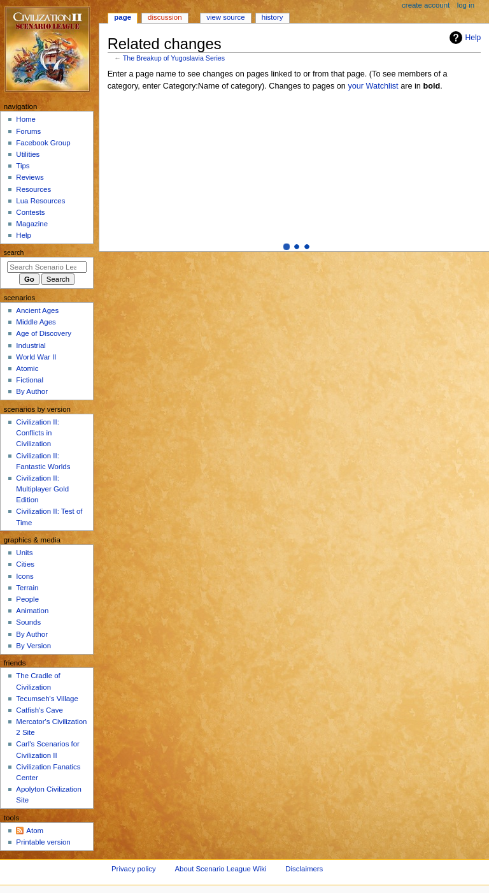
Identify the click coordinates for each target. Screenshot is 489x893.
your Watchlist (373, 86)
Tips (22, 166)
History (272, 17)
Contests (30, 212)
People (27, 599)
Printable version (43, 842)
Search (14, 252)
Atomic (27, 368)
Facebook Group (43, 143)
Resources (33, 189)
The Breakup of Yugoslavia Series (174, 58)
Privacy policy (133, 869)
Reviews (29, 177)
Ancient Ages (37, 310)
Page (122, 17)
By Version (33, 646)
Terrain (27, 588)
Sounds (28, 622)
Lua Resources (40, 201)
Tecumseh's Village (47, 698)
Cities (25, 564)
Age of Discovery (43, 333)
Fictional (29, 380)
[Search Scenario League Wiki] (47, 267)
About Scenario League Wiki (220, 869)
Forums (28, 131)
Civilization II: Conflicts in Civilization (37, 432)
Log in (465, 5)
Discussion (164, 17)
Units (24, 552)
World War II (36, 357)
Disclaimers (304, 869)
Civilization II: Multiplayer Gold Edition (42, 489)
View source (225, 17)
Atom (34, 830)
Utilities (27, 154)
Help (463, 37)
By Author (32, 391)
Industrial (30, 345)
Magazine (32, 224)
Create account (426, 5)
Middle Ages (35, 322)
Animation (32, 610)
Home (26, 119)
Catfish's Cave (39, 710)
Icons (24, 576)
